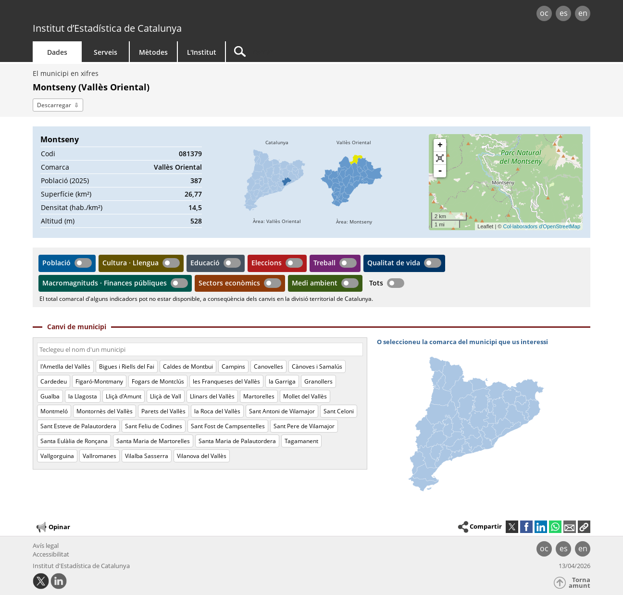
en (582, 13)
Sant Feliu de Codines (153, 426)
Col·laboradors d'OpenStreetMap (541, 226)
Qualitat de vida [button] (393, 262)
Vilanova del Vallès (201, 456)
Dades (57, 52)
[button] (584, 527)
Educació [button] (205, 262)
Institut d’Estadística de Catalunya (107, 28)
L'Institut (201, 52)
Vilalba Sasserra (146, 456)
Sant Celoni (339, 411)
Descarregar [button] (54, 105)
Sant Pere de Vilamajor (304, 426)
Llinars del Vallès (212, 396)
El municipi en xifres (66, 73)
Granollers (318, 381)
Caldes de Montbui (188, 366)
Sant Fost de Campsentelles (228, 426)
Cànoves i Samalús (317, 366)
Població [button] (56, 262)
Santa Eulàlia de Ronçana (74, 441)
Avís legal (46, 545)
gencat (144, 14)
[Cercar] (307, 51)
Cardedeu (53, 381)
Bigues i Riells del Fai (126, 366)
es (564, 13)
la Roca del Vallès (217, 411)
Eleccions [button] (266, 262)
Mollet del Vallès (305, 396)
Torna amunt (579, 583)
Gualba (50, 396)
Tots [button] (376, 282)
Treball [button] (324, 262)
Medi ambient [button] (314, 282)
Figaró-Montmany (99, 381)
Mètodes (153, 52)
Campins (233, 366)
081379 (190, 153)
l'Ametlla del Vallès (65, 366)
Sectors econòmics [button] (229, 282)
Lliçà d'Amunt (123, 396)
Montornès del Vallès (104, 411)
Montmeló (54, 411)
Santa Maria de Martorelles (153, 441)
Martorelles (258, 396)
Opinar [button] (52, 527)
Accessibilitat (51, 554)
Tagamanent (301, 441)
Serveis (105, 52)
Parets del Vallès (163, 411)
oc (544, 13)
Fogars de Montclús (158, 381)
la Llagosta (82, 396)
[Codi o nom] (200, 349)
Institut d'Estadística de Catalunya (81, 565)
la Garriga (282, 381)
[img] (276, 182)
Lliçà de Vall (165, 396)
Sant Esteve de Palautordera (78, 426)
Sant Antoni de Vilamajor (282, 411)
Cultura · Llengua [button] (130, 262)
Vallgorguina (57, 456)
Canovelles (268, 366)
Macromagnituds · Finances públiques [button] (104, 282)
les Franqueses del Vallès (226, 381)
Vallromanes (99, 456)
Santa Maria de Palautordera (237, 441)
